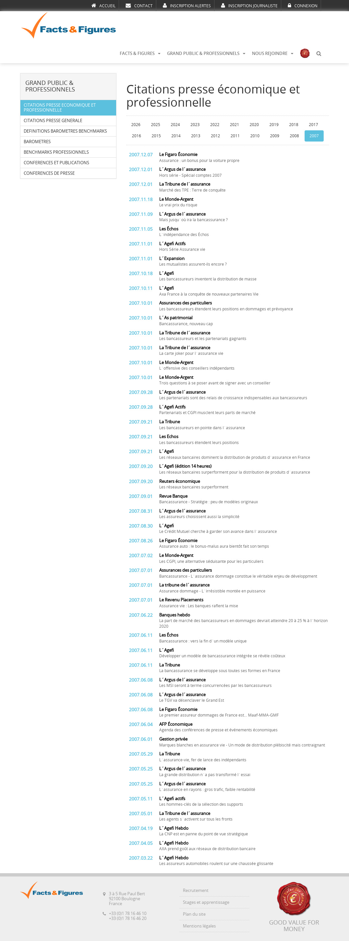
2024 (175, 124)
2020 (254, 124)
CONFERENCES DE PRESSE (49, 173)
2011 (235, 136)
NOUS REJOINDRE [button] (272, 53)
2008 (294, 136)
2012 (215, 136)
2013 (195, 136)
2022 (214, 124)
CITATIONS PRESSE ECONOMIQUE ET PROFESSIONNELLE (60, 108)
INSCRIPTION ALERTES (187, 5)
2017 (313, 124)
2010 (255, 136)
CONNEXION (302, 5)
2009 (274, 136)
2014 (176, 136)
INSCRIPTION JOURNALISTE (249, 5)
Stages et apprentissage (206, 902)
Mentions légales (199, 926)
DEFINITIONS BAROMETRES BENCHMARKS (65, 131)
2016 (136, 136)
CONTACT (139, 5)
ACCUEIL (103, 5)
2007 (314, 136)
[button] (318, 53)
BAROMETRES (37, 141)
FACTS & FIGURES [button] (140, 53)
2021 (234, 124)
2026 (135, 124)
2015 (156, 136)
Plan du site (194, 914)
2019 (274, 124)
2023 (195, 124)
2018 (293, 124)
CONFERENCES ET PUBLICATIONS (56, 162)
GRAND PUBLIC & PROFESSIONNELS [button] (206, 53)
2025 (155, 124)
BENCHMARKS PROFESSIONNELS (56, 152)
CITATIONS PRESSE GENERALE (53, 120)
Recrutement (196, 890)
